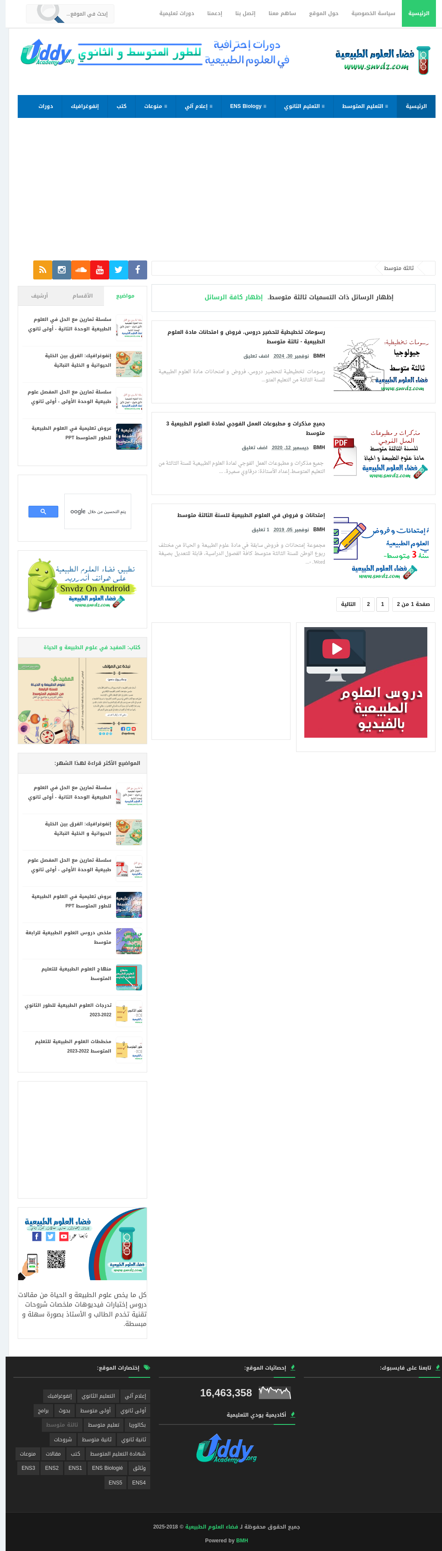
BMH (236, 1540)
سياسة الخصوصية (368, 13)
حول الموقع (318, 13)
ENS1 (69, 1468)
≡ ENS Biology (242, 106)
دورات (40, 106)
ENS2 (46, 1468)
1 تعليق (255, 529)
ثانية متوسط (91, 1439)
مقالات (47, 1454)
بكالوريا (131, 1425)
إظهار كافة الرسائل (228, 297)
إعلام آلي (129, 1396)
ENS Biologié (101, 1468)
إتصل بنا (240, 13)
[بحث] (93, 511)
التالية (342, 604)
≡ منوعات (150, 106)
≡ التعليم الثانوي (298, 106)
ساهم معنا (276, 13)
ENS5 (110, 1483)
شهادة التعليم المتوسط (112, 1454)
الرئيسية (413, 13)
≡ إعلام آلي (193, 106)
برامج (37, 1410)
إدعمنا (209, 13)
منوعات (22, 1454)
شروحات (57, 1439)
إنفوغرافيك (79, 106)
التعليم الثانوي (92, 1396)
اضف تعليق (251, 356)
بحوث (59, 1410)
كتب (116, 106)
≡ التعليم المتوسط (359, 106)
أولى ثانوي (127, 1410)
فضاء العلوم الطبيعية (206, 1527)
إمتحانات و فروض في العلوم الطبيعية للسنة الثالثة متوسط (245, 515)
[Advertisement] (221, 193)
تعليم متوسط (98, 1425)
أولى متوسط (90, 1410)
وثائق (133, 1468)
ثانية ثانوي (128, 1439)
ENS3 (22, 1468)
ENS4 (133, 1483)
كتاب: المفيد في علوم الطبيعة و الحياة (86, 647)
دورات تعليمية (171, 13)
